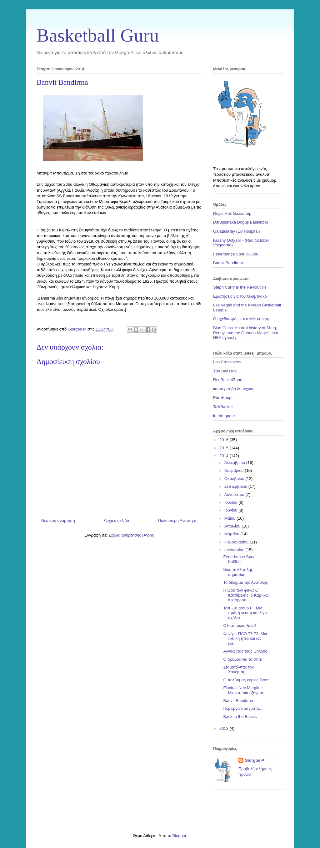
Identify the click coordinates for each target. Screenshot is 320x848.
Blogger (179, 835)
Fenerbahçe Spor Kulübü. (236, 254)
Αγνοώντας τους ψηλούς (245, 651)
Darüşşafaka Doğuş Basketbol (240, 222)
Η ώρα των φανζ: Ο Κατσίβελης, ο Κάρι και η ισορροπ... (245, 595)
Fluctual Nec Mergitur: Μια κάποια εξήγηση (243, 690)
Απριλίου (233, 526)
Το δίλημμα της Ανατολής (245, 582)
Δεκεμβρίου (235, 462)
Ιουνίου (231, 510)
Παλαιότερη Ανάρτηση (178, 520)
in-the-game (224, 415)
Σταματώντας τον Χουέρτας (238, 669)
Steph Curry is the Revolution (239, 287)
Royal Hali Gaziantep (232, 213)
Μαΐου (230, 518)
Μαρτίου (232, 534)
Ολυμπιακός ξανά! (239, 625)
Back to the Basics (240, 716)
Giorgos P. (255, 760)
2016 (224, 439)
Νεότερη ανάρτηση (58, 520)
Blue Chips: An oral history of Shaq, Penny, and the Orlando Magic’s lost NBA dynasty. (245, 333)
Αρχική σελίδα (116, 520)
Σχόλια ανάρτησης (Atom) (131, 535)
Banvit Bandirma (228, 262)
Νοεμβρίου (234, 470)
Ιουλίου (231, 502)
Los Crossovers (227, 362)
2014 (224, 455)
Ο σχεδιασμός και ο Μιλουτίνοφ (241, 318)
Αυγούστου (235, 494)
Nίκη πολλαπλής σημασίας (238, 572)
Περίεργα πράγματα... (242, 708)
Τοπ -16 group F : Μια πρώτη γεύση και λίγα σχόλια (245, 613)
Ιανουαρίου (235, 550)
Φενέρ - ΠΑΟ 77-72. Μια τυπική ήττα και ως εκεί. (245, 638)
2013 (224, 728)
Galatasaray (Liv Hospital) (236, 231)
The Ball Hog (225, 371)
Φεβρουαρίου (237, 542)
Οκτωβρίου (234, 478)
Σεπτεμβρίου (236, 486)
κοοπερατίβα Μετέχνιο (233, 388)
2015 (224, 448)
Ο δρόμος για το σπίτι (242, 659)
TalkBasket (223, 406)
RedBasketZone (227, 379)
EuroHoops (223, 397)
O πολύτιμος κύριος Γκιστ (246, 680)
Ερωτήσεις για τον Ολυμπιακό (240, 296)
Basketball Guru (98, 35)
